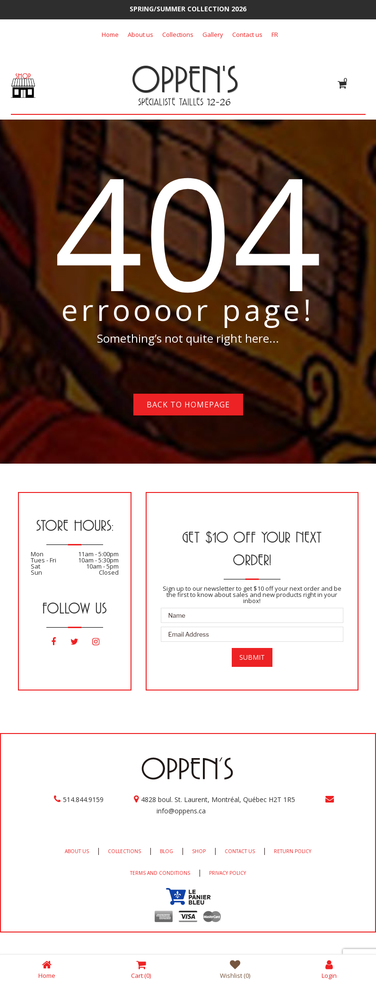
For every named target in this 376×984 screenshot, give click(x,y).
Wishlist (235, 969)
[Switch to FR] (274, 34)
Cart (141, 969)
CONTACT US (240, 851)
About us (140, 34)
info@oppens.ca (181, 810)
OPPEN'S (184, 79)
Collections (177, 34)
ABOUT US (77, 851)
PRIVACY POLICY (227, 873)
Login (329, 969)
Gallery (212, 34)
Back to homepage (188, 404)
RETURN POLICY (292, 851)
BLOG (166, 851)
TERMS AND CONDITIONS (160, 873)
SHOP (199, 851)
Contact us (247, 34)
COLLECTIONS (124, 851)
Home (110, 34)
